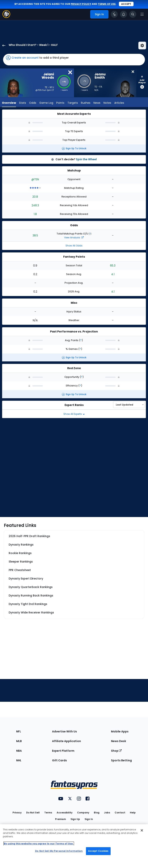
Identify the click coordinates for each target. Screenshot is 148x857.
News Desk (118, 741)
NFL (18, 731)
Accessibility (64, 812)
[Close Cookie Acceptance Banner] (142, 830)
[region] (74, 840)
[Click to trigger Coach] (114, 14)
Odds (32, 103)
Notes (107, 103)
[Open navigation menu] (142, 14)
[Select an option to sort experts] (129, 404)
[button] (74, 59)
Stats (22, 103)
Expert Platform (63, 751)
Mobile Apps (120, 731)
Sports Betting (121, 760)
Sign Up (75, 819)
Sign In (89, 819)
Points (60, 103)
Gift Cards (59, 760)
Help (133, 812)
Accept (126, 4)
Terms (48, 812)
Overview (9, 103)
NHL (18, 760)
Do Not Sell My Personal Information (59, 851)
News (96, 103)
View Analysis (74, 237)
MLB (19, 741)
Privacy (17, 812)
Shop (116, 751)
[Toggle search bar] (132, 14)
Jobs (107, 812)
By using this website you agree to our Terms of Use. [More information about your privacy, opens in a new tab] (39, 843)
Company (83, 812)
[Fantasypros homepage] (6, 17)
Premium (60, 819)
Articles (119, 103)
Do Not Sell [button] (33, 812)
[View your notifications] (123, 14)
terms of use (107, 4)
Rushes (85, 103)
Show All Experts (74, 414)
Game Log (46, 103)
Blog (96, 812)
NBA (19, 751)
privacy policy (81, 4)
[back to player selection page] (2, 45)
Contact (120, 812)
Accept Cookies (98, 851)
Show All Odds (74, 245)
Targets (72, 103)
